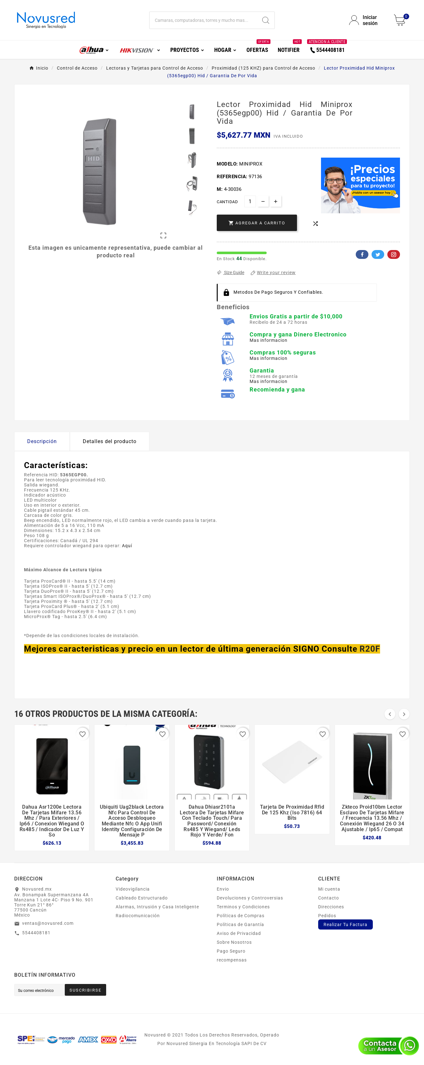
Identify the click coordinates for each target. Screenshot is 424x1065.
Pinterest (393, 254)
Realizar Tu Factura (345, 924)
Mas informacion (269, 340)
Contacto (328, 897)
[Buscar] (203, 20)
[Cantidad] (250, 201)
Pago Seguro (231, 951)
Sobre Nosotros (234, 942)
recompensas (232, 959)
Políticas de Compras (240, 915)
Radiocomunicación (138, 915)
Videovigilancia (133, 889)
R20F (370, 649)
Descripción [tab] (42, 441)
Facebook (362, 254)
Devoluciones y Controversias (250, 897)
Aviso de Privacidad (239, 933)
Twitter (378, 254)
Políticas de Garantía (240, 924)
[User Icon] (367, 20)
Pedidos (327, 915)
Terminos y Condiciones (243, 906)
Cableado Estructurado (142, 897)
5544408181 (36, 932)
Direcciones (331, 906)
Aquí (127, 545)
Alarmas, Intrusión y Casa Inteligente (157, 906)
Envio (223, 889)
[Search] (265, 20)
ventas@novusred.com (48, 923)
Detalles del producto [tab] (109, 441)
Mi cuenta (329, 889)
